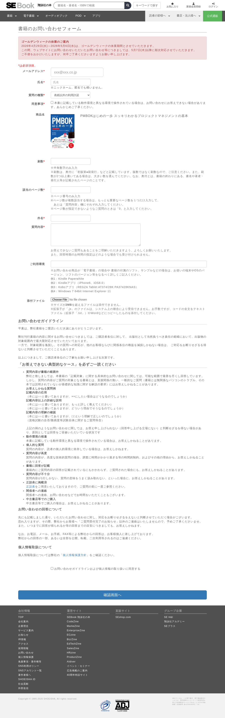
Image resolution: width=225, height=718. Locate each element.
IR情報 (22, 639)
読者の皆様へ (157, 15)
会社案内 (23, 621)
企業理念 (23, 626)
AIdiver (71, 661)
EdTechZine (74, 643)
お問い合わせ (26, 652)
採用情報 (23, 648)
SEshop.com (123, 617)
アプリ (96, 15)
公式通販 (212, 15)
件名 (41, 218)
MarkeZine (73, 626)
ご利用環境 (37, 264)
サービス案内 (26, 630)
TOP (21, 617)
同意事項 (38, 103)
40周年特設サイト (77, 675)
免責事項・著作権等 (29, 661)
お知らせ (23, 634)
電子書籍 (28, 15)
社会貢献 (23, 683)
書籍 (9, 15)
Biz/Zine (72, 639)
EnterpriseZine (76, 630)
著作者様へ (24, 675)
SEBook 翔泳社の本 (79, 617)
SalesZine (73, 648)
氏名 (41, 82)
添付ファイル (36, 300)
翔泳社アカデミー (174, 621)
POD (78, 15)
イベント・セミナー (78, 666)
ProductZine (74, 657)
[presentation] (81, 580)
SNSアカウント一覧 (30, 670)
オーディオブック (56, 15)
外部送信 (23, 688)
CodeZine (73, 621)
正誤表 (30, 486)
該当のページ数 (34, 189)
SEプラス (169, 626)
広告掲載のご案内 (77, 670)
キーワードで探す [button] (147, 5)
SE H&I (168, 617)
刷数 (41, 161)
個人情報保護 (26, 657)
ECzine (71, 634)
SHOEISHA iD (26, 679)
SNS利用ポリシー (28, 666)
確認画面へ (112, 595)
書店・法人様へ (186, 15)
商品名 (40, 114)
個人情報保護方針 (75, 555)
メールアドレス (34, 71)
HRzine (71, 652)
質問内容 (38, 226)
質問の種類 (37, 95)
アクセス (23, 643)
